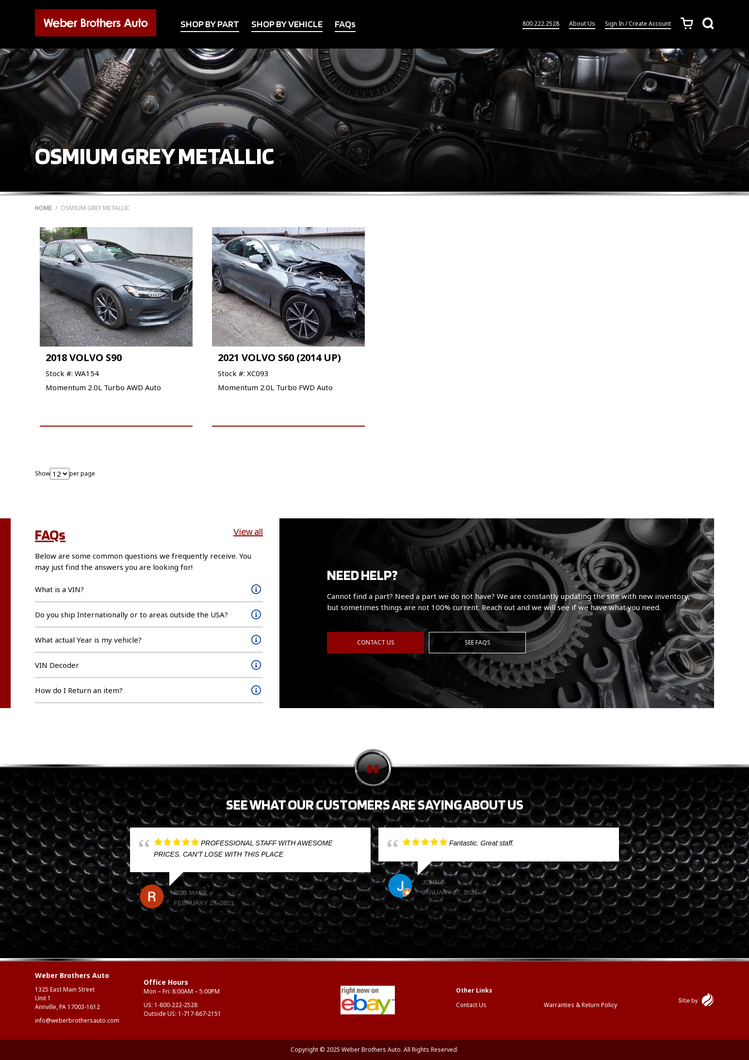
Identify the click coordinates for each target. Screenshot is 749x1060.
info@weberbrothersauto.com (77, 1020)
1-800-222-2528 (175, 1005)
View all (248, 531)
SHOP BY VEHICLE (287, 24)
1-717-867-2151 (199, 1014)
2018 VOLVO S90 (84, 357)
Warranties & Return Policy (580, 1005)
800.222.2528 (540, 23)
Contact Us (375, 642)
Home (43, 208)
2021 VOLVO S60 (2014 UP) (279, 357)
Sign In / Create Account (638, 23)
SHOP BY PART (209, 24)
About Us (582, 23)
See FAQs (477, 642)
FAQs (345, 24)
